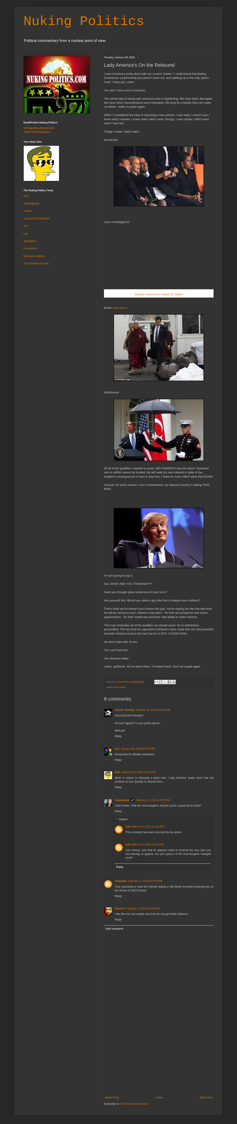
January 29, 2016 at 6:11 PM (139, 772)
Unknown (121, 881)
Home (159, 1097)
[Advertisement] (158, 1062)
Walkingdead (31, 203)
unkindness (119, 307)
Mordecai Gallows (34, 256)
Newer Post (112, 1097)
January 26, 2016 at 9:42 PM (138, 748)
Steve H (120, 908)
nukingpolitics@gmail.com (39, 128)
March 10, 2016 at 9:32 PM (148, 844)
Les (117, 748)
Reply (118, 736)
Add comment (114, 928)
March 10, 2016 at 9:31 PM (148, 826)
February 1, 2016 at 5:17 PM (153, 800)
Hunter (27, 210)
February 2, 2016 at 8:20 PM (143, 908)
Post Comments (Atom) (134, 1103)
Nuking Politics (83, 21)
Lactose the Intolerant (36, 218)
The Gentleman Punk (36, 263)
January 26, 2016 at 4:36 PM (153, 710)
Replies (123, 819)
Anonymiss (120, 687)
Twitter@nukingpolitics (36, 131)
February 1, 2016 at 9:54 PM (145, 881)
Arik (128, 826)
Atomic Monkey (125, 710)
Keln (118, 772)
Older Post (206, 1097)
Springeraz (29, 241)
